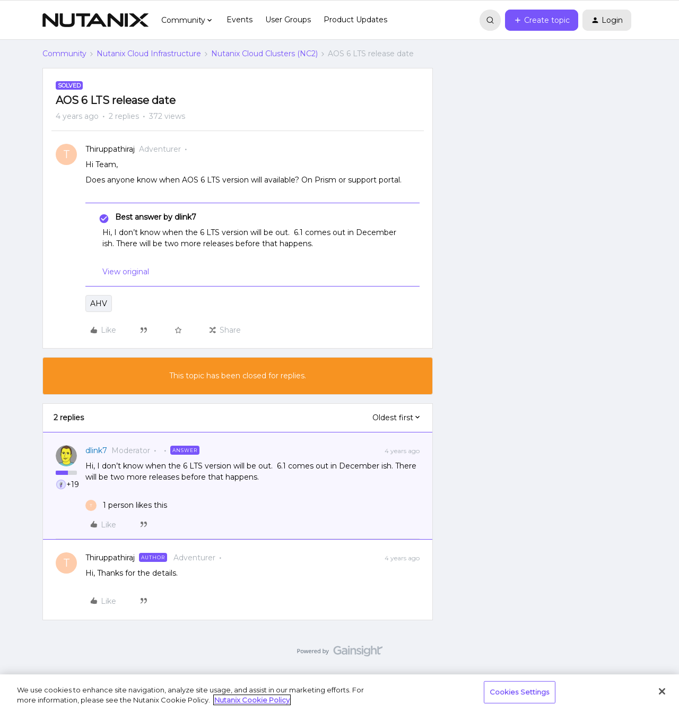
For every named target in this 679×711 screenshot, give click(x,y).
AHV (98, 303)
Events (240, 19)
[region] (339, 692)
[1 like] (126, 505)
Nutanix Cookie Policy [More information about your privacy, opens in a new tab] (252, 700)
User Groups (288, 19)
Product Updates (355, 19)
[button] (541, 20)
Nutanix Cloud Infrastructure (149, 53)
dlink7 (96, 450)
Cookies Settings (520, 692)
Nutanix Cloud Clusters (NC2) (264, 53)
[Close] (662, 691)
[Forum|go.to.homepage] (95, 20)
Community (64, 53)
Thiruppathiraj (110, 149)
